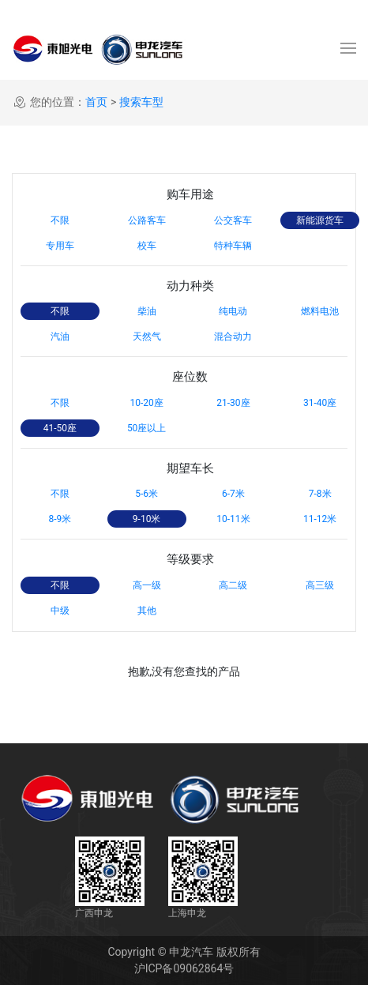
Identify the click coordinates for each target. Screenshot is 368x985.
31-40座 (319, 402)
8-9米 (59, 518)
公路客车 (147, 220)
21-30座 (233, 402)
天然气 (147, 336)
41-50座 (60, 428)
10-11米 (233, 518)
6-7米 (233, 493)
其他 (146, 610)
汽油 (60, 336)
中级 (60, 610)
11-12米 (319, 518)
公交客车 (233, 220)
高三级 (320, 585)
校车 (146, 245)
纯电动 (233, 311)
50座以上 (147, 428)
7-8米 (320, 493)
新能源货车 (320, 220)
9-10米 (147, 518)
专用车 (60, 245)
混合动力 (233, 336)
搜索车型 (141, 102)
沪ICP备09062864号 (184, 968)
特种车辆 (233, 245)
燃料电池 (320, 311)
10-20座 (146, 402)
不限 (60, 220)
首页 (96, 102)
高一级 (147, 585)
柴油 (146, 311)
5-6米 (146, 493)
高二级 (233, 585)
